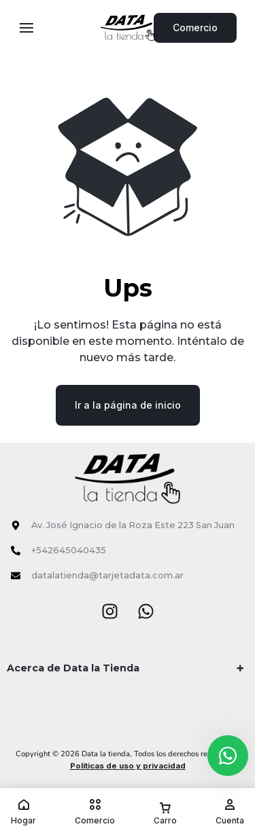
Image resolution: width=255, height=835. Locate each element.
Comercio (195, 27)
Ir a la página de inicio (128, 405)
